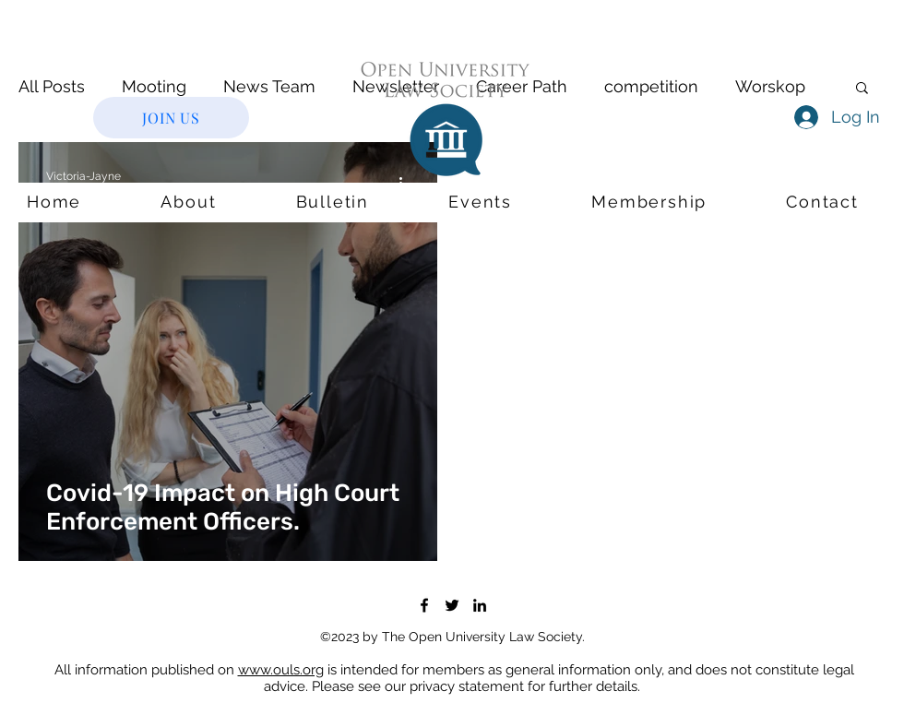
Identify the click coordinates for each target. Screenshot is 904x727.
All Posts (51, 86)
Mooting (154, 86)
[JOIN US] (171, 117)
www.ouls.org (281, 669)
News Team (269, 86)
